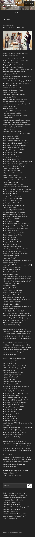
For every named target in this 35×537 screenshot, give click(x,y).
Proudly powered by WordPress (12, 532)
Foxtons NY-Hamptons (11, 4)
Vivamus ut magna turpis (13, 27)
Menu (17, 13)
